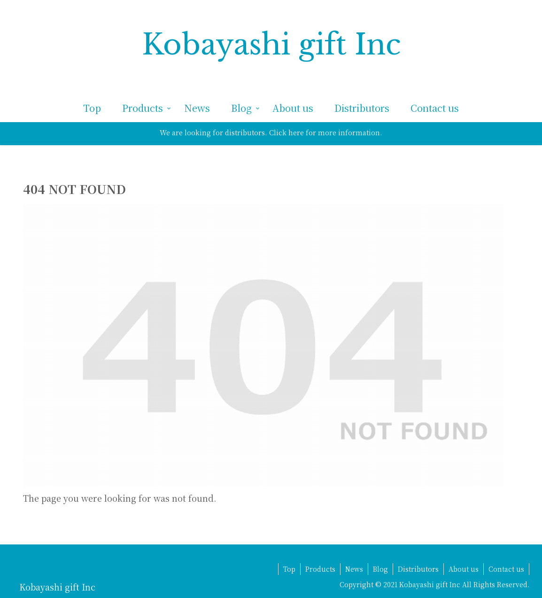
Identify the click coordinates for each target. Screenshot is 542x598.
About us (464, 569)
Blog (380, 569)
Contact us (506, 569)
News (354, 569)
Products (320, 569)
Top (289, 569)
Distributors (418, 569)
